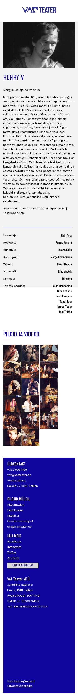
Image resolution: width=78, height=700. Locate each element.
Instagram (14, 546)
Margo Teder (64, 307)
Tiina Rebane (64, 291)
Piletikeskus (15, 510)
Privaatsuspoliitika (19, 685)
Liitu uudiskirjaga (22, 565)
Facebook (14, 541)
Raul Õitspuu (64, 265)
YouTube (13, 557)
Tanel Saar (65, 302)
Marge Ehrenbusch (61, 257)
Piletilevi (13, 515)
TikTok (11, 552)
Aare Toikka (65, 312)
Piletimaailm (15, 504)
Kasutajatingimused (21, 681)
